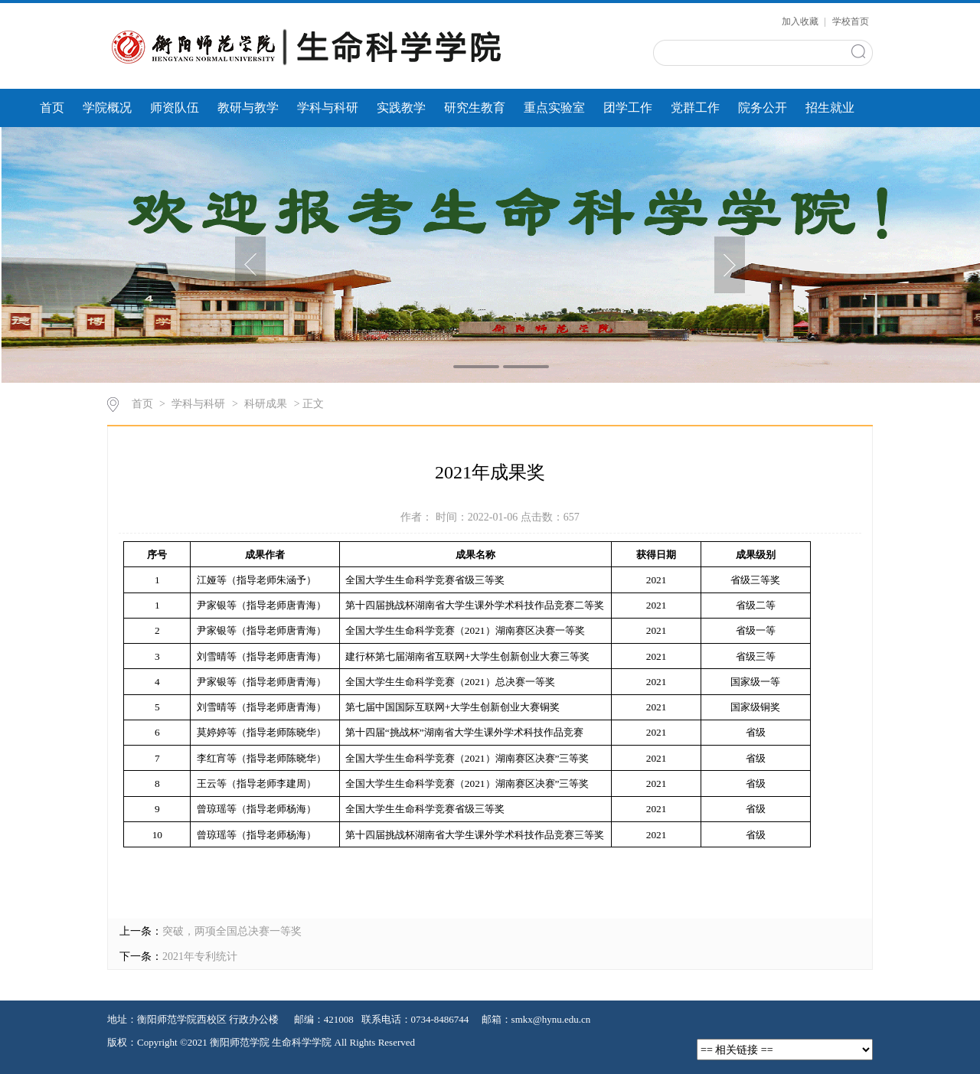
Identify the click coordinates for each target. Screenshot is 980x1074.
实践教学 (401, 107)
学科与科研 (327, 107)
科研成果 (265, 404)
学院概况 (107, 107)
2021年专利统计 (199, 956)
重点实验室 (554, 107)
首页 (52, 107)
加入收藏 (801, 21)
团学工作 (627, 107)
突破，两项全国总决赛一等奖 (232, 931)
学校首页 (850, 21)
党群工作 (695, 107)
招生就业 (829, 107)
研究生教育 (474, 107)
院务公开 (762, 107)
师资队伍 (174, 107)
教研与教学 (248, 107)
